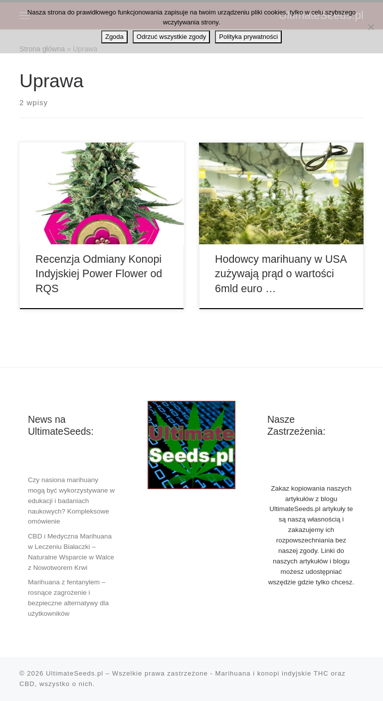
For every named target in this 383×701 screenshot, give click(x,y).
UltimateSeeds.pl (74, 673)
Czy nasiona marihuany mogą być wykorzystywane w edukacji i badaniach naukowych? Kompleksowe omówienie (71, 501)
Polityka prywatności (248, 36)
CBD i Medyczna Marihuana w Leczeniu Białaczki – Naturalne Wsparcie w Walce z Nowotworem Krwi (71, 551)
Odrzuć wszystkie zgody (171, 36)
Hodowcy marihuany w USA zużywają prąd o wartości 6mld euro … (281, 274)
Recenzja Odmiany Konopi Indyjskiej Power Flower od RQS (98, 274)
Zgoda (114, 36)
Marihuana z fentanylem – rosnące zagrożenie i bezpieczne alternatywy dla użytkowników (68, 597)
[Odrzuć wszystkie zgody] (371, 27)
